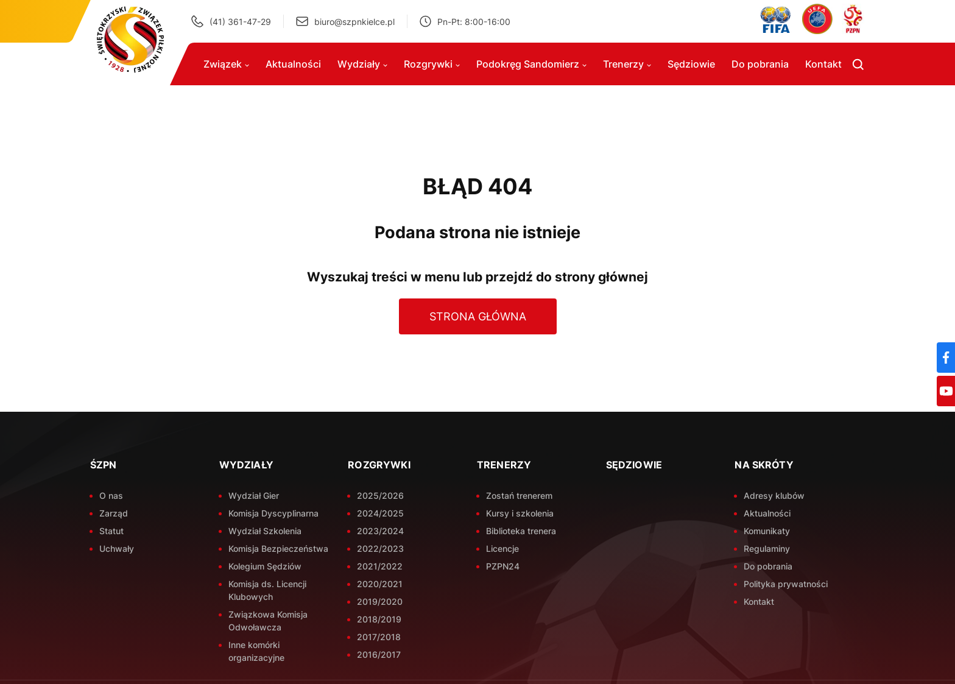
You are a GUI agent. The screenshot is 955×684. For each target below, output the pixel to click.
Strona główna (477, 316)
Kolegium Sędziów (264, 566)
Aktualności (293, 64)
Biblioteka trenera (521, 531)
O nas (111, 495)
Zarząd (113, 513)
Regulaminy (767, 548)
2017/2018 (379, 637)
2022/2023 (380, 548)
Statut (111, 531)
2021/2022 (380, 566)
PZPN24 (503, 566)
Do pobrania (760, 64)
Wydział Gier (253, 495)
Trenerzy (627, 64)
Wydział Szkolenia (264, 531)
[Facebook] (946, 357)
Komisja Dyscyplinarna (273, 513)
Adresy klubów (774, 495)
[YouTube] (946, 391)
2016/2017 (379, 654)
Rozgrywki (432, 64)
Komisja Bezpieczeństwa (278, 548)
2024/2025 (380, 513)
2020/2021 (380, 584)
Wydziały (362, 64)
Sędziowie (691, 64)
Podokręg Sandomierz (531, 64)
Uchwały (116, 548)
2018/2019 (379, 619)
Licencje (502, 548)
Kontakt (823, 64)
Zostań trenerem (519, 495)
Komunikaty (767, 531)
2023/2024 (380, 531)
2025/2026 (380, 495)
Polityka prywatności (786, 584)
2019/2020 (380, 601)
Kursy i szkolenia (520, 513)
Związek (226, 64)
